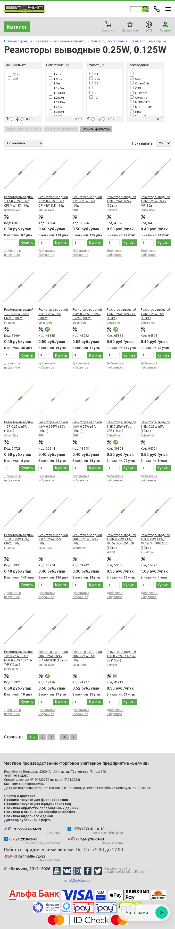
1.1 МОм (57, 93)
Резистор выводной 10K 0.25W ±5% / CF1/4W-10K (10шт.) (53, 656)
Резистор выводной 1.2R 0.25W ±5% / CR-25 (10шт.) (19, 314)
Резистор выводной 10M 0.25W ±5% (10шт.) (87, 656)
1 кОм (55, 74)
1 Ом (54, 83)
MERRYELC (139, 102)
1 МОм (56, 79)
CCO (135, 79)
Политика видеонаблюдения (28, 816)
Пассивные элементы (69, 41)
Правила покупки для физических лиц (36, 800)
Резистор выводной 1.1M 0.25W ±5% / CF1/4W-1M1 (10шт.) (53, 201)
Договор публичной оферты (28, 820)
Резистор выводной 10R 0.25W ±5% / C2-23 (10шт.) (121, 656)
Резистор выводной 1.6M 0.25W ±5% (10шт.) (87, 426)
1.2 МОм (57, 102)
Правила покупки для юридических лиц (37, 804)
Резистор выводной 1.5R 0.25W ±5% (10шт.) (19, 426)
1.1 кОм (56, 88)
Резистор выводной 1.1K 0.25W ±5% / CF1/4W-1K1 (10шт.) (19, 201)
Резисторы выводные (148, 41)
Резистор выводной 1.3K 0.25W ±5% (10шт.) (53, 314)
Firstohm (138, 93)
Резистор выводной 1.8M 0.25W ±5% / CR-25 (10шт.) (19, 539)
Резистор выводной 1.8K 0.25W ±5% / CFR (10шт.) (121, 426)
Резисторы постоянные (108, 41)
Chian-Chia (139, 83)
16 (64, 737)
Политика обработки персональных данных (41, 808)
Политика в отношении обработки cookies (39, 812)
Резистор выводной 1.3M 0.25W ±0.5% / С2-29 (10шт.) (87, 314)
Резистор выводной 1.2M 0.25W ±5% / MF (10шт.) (155, 201)
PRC (135, 112)
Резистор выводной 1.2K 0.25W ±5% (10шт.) (87, 201)
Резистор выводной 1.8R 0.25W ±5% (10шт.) (53, 539)
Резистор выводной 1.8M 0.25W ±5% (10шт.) (155, 426)
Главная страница (18, 41)
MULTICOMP (141, 107)
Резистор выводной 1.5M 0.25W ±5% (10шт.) (155, 314)
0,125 (14, 74)
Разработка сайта (125, 870)
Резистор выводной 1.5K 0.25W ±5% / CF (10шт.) (121, 314)
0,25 (13, 79)
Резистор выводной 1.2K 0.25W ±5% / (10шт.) (121, 201)
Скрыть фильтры (96, 129)
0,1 (93, 74)
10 (93, 97)
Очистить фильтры (61, 129)
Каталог (17, 27)
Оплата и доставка (20, 796)
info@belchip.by (77, 880)
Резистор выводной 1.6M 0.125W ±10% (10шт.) (53, 426)
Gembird (138, 97)
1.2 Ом (55, 107)
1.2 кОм (56, 97)
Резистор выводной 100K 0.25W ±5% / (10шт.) (87, 539)
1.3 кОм (56, 112)
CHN (135, 88)
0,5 (93, 83)
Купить (27, 243)
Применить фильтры (23, 129)
